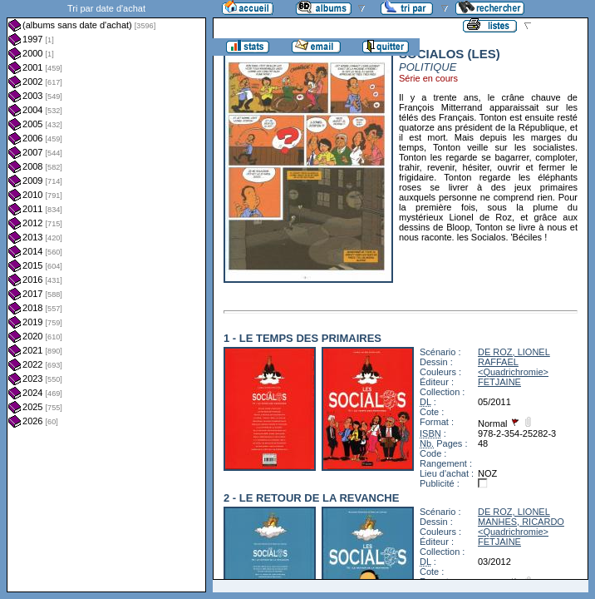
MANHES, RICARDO (521, 522)
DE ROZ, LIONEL (514, 352)
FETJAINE (499, 382)
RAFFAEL (498, 362)
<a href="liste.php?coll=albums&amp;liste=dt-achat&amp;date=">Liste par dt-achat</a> (106, 296)
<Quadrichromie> (513, 372)
